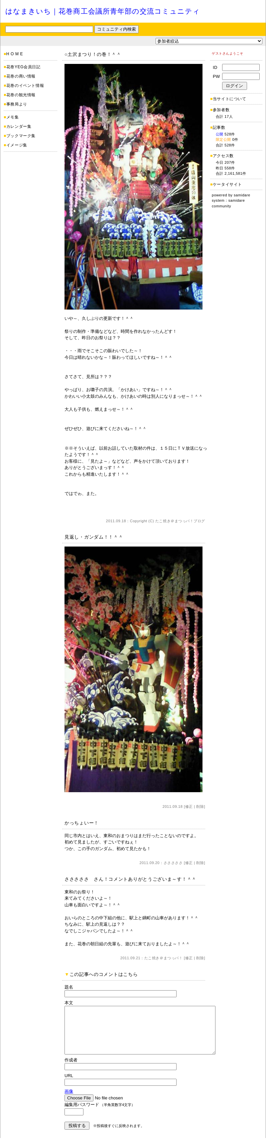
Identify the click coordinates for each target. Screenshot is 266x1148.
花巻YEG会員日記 (23, 67)
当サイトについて (229, 99)
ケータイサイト (227, 184)
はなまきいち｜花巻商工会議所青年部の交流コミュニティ (102, 11)
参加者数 (219, 110)
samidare (242, 195)
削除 (200, 806)
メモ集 (12, 117)
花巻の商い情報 (21, 76)
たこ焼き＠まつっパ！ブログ (180, 521)
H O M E (14, 54)
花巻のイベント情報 (25, 85)
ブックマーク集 (21, 135)
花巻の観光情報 (21, 95)
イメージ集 (16, 145)
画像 (69, 1101)
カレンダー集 (19, 126)
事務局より (16, 104)
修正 (189, 806)
